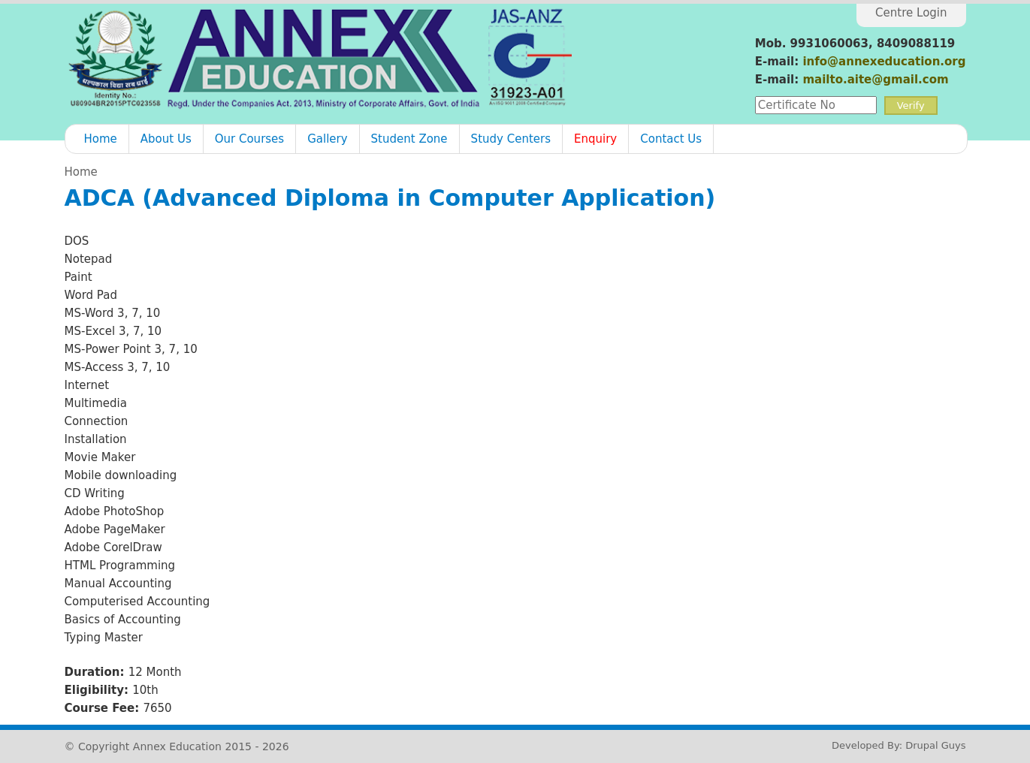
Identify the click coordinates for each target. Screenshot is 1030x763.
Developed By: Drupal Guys (898, 745)
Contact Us (671, 139)
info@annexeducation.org (883, 61)
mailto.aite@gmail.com (875, 79)
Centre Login (911, 13)
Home (100, 139)
